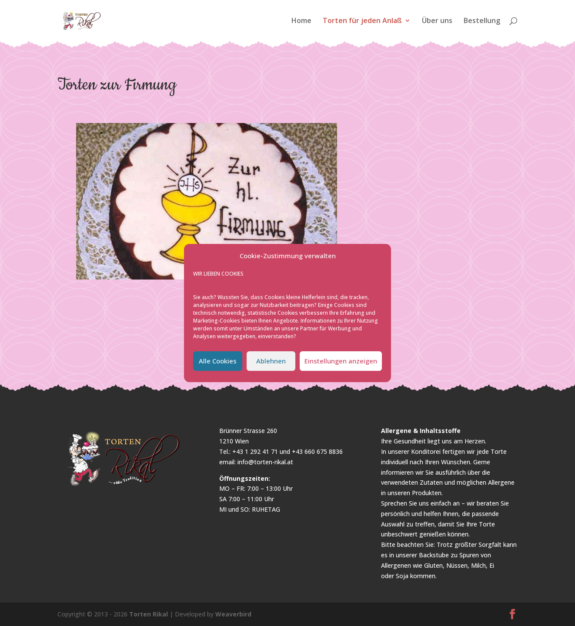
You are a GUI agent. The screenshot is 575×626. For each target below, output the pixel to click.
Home (301, 21)
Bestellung (482, 21)
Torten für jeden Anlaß (362, 21)
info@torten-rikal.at (265, 462)
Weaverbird (233, 614)
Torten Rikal (148, 614)
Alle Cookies (218, 360)
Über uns (437, 21)
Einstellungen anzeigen (340, 360)
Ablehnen (271, 360)
